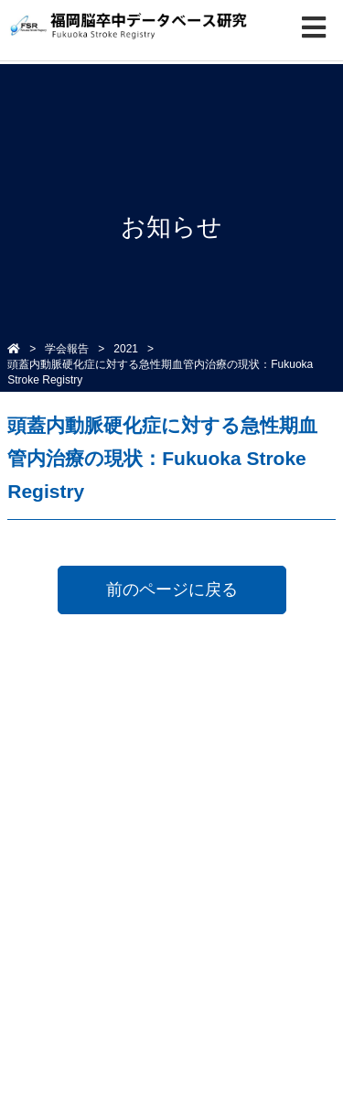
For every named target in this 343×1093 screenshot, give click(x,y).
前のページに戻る (172, 589)
